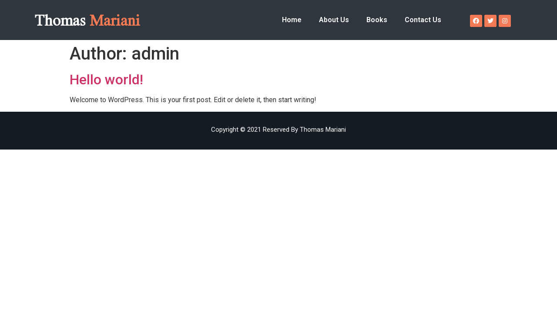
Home (292, 20)
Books (376, 20)
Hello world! (106, 79)
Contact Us (423, 20)
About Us (334, 20)
